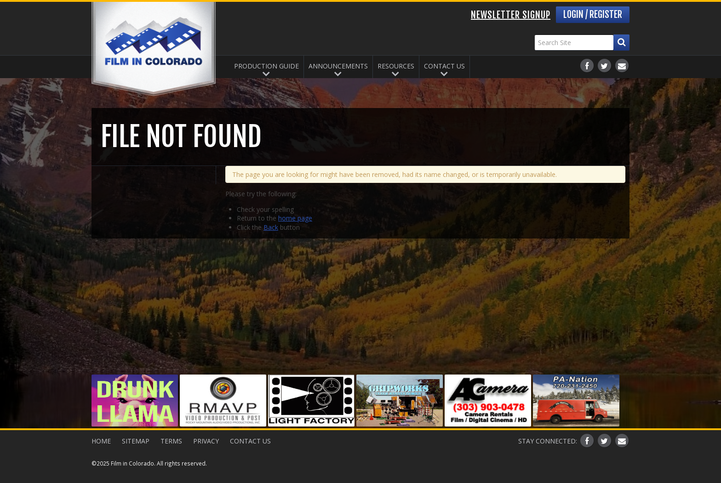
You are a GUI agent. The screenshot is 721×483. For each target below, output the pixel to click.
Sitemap (135, 441)
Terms (171, 441)
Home (101, 441)
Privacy (206, 441)
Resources (396, 66)
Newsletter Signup (510, 15)
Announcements (338, 66)
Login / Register (592, 14)
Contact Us (444, 66)
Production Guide (266, 66)
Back (270, 227)
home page (295, 218)
